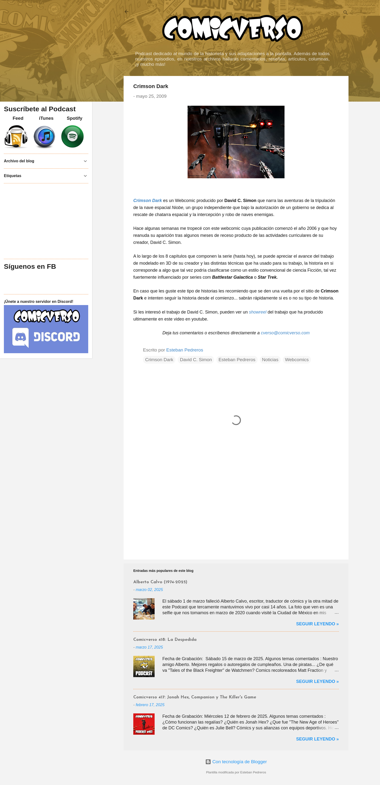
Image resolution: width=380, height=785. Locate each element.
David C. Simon (196, 359)
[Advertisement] (236, 514)
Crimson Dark (147, 200)
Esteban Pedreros (237, 359)
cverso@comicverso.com (285, 332)
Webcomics (297, 359)
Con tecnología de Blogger (236, 761)
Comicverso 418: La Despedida (165, 639)
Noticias (270, 359)
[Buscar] (345, 13)
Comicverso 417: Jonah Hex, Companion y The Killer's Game (194, 697)
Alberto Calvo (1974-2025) (160, 582)
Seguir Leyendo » (317, 623)
